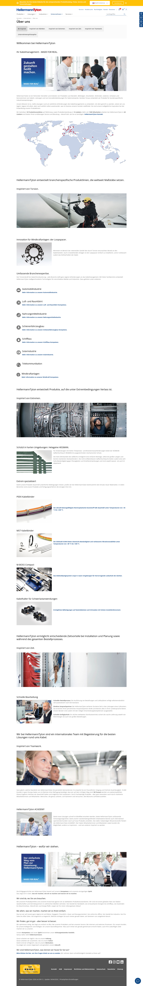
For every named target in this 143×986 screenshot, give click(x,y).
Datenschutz (101, 969)
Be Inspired (22, 29)
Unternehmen (56, 14)
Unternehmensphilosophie (27, 34)
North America (100, 3)
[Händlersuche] (141, 14)
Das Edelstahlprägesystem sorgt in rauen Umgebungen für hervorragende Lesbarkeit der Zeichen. (87, 576)
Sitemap (120, 969)
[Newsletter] (141, 18)
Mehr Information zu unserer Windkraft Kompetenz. (40, 377)
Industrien (43, 14)
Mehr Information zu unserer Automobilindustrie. (39, 292)
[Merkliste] (141, 25)
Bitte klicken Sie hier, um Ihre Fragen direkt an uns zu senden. (39, 953)
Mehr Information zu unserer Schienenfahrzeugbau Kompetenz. (44, 330)
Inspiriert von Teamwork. (93, 29)
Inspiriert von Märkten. (37, 29)
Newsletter (111, 969)
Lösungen (31, 14)
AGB (60, 969)
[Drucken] (141, 21)
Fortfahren (118, 3)
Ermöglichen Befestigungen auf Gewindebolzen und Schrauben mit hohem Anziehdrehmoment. (87, 610)
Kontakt (54, 969)
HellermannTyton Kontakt (93, 114)
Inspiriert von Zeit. (75, 29)
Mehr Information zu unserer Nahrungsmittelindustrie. (41, 317)
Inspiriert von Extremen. (57, 29)
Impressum (68, 969)
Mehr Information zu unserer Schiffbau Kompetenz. (40, 342)
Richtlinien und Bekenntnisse (84, 969)
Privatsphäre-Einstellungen (69, 979)
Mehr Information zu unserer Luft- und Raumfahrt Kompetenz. (44, 305)
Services (68, 14)
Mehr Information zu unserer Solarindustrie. (37, 355)
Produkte (20, 14)
